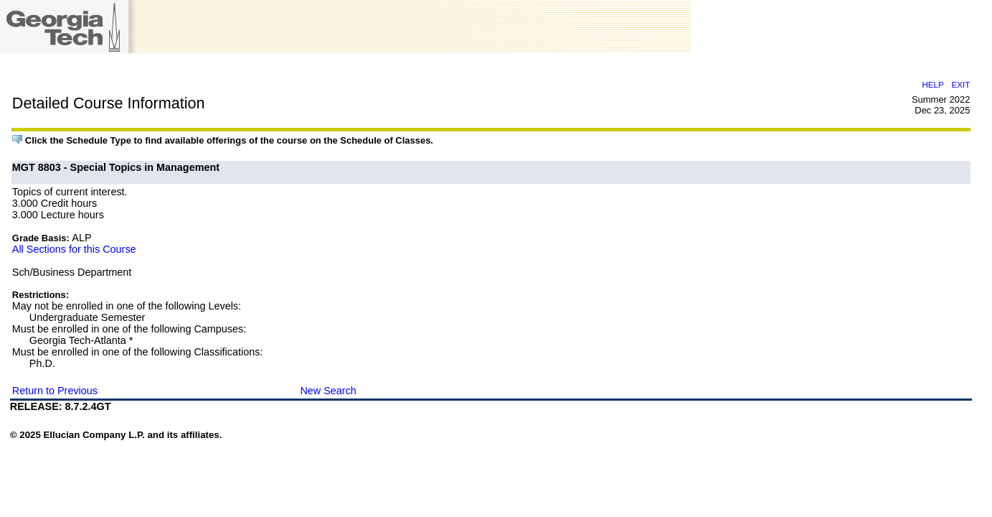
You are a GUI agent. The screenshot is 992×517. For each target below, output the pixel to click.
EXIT (960, 84)
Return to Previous (55, 390)
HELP (932, 84)
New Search (328, 390)
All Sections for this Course (74, 249)
